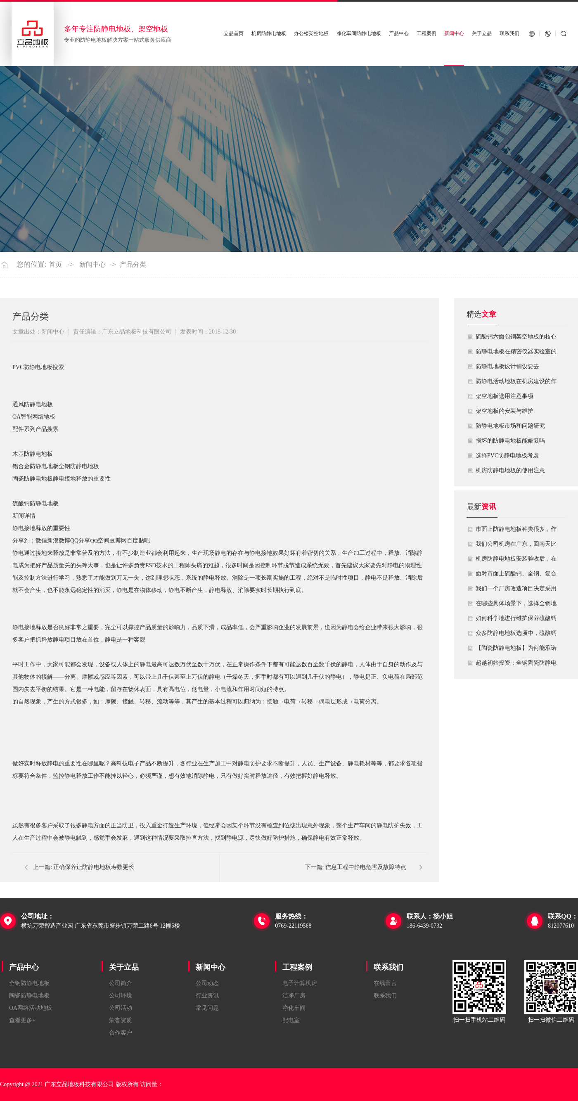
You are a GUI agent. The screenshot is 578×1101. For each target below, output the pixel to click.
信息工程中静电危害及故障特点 (365, 867)
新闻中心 (454, 33)
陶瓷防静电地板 (29, 995)
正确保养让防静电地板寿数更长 (93, 867)
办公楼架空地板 (311, 33)
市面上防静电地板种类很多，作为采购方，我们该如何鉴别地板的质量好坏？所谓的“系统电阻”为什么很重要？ (516, 531)
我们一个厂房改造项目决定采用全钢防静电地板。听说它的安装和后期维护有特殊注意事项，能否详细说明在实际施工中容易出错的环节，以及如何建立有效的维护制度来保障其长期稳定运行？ (516, 590)
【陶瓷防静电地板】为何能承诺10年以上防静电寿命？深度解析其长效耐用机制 (516, 650)
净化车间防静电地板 (358, 33)
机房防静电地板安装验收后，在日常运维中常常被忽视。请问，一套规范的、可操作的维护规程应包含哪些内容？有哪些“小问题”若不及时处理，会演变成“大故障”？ (516, 561)
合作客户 (120, 1033)
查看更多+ (22, 1020)
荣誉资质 (120, 1020)
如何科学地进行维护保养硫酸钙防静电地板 (516, 620)
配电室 (291, 1020)
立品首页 (234, 33)
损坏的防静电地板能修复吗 (510, 441)
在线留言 (385, 983)
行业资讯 (207, 995)
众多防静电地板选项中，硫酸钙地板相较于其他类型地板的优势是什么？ (516, 635)
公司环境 (120, 995)
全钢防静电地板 (29, 983)
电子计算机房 (299, 983)
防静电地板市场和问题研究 (510, 426)
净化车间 (294, 1008)
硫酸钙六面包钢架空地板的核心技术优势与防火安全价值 (516, 339)
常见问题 (207, 1008)
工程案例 (426, 33)
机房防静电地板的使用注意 (510, 470)
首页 (55, 264)
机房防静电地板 (268, 33)
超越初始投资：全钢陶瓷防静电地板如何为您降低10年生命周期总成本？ (516, 665)
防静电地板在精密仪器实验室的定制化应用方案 (516, 353)
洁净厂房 (294, 995)
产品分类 (133, 264)
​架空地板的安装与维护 (504, 411)
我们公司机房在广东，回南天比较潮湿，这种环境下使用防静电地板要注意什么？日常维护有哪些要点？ (516, 546)
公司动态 (207, 983)
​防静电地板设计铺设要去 (507, 366)
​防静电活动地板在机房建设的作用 (516, 383)
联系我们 (509, 33)
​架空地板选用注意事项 (504, 396)
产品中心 (399, 33)
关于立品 (482, 33)
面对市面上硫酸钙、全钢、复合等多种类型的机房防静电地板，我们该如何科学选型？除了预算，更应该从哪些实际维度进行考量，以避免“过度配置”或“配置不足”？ (516, 576)
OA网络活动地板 (30, 1008)
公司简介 (120, 983)
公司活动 (120, 1008)
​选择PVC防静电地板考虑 (507, 455)
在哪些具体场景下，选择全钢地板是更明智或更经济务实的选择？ (516, 605)
